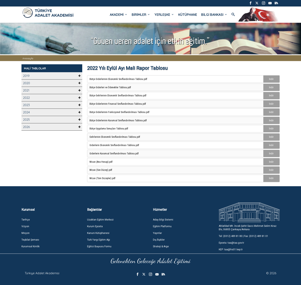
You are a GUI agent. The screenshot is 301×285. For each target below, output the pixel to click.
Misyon (25, 233)
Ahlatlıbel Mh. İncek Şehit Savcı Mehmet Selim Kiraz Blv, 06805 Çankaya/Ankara (247, 228)
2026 (26, 127)
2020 (26, 83)
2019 (26, 76)
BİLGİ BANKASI (214, 15)
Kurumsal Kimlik (30, 246)
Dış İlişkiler (159, 239)
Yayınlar (157, 233)
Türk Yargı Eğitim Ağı (98, 239)
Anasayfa (27, 58)
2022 (26, 98)
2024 (26, 112)
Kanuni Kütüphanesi (98, 233)
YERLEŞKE (164, 15)
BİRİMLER (141, 15)
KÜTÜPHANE (187, 15)
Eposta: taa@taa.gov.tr (231, 242)
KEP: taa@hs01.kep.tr (231, 249)
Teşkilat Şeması (30, 239)
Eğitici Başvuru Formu (99, 246)
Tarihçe (25, 219)
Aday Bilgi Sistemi (163, 219)
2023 (26, 105)
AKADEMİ (119, 15)
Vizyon (25, 226)
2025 (26, 120)
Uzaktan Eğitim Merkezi (100, 219)
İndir (271, 79)
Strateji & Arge (161, 246)
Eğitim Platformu (162, 226)
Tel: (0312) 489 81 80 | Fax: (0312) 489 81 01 (243, 236)
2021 (26, 90)
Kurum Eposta (95, 226)
